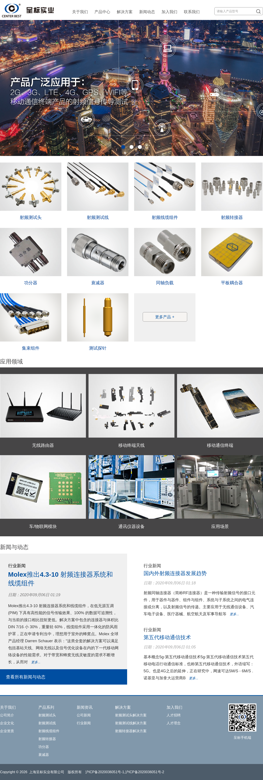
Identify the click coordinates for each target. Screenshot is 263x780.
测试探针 (98, 348)
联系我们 (192, 12)
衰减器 (97, 282)
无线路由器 (43, 445)
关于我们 (80, 12)
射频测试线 (98, 217)
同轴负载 (165, 282)
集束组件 (30, 348)
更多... (36, 662)
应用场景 (220, 526)
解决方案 (125, 12)
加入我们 (169, 12)
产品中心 (102, 12)
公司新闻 (84, 715)
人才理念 (174, 723)
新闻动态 (147, 12)
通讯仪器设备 (131, 526)
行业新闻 (84, 723)
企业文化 (7, 723)
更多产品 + (164, 317)
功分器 (30, 282)
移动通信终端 (220, 445)
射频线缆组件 (165, 217)
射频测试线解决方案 (131, 723)
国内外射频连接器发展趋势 (175, 573)
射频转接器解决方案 (131, 731)
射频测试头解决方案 (131, 715)
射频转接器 (232, 217)
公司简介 (7, 715)
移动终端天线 (131, 445)
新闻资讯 (84, 707)
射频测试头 (31, 217)
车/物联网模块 (43, 526)
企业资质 (7, 731)
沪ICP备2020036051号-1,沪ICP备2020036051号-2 (124, 772)
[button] (123, 147)
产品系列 (46, 707)
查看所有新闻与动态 (25, 676)
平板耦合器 (232, 282)
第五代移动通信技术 (167, 637)
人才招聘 (174, 715)
